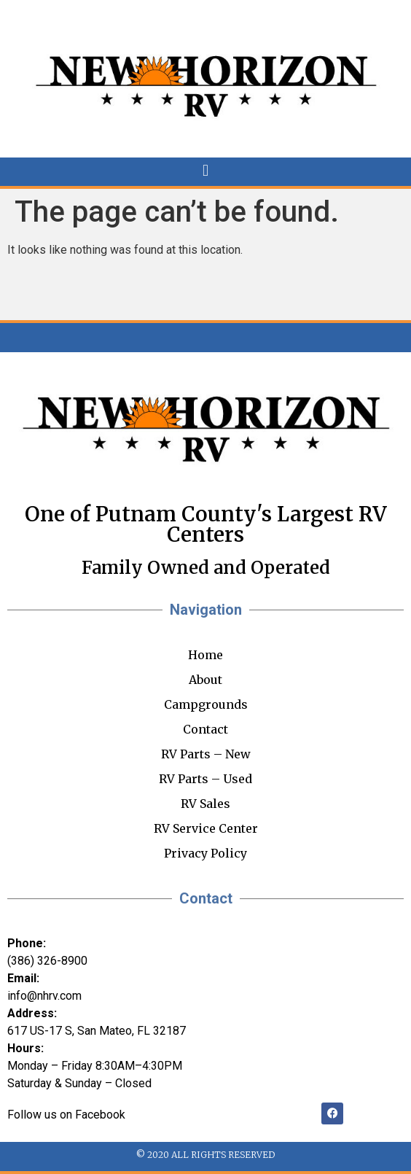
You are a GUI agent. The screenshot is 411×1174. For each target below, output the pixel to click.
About (205, 679)
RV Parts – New (206, 754)
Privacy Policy (205, 853)
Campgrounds (206, 704)
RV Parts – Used (205, 778)
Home (205, 655)
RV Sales (205, 803)
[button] (205, 171)
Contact (205, 729)
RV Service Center (206, 828)
